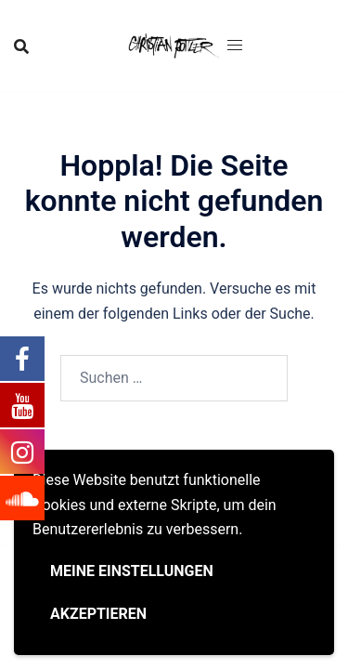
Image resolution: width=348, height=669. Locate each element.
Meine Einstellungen (131, 571)
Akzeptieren (98, 614)
